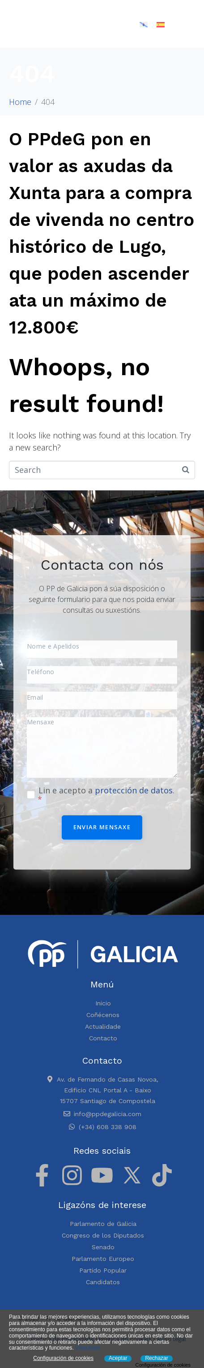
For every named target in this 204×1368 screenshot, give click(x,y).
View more (87, 1348)
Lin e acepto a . (106, 795)
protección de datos (134, 790)
